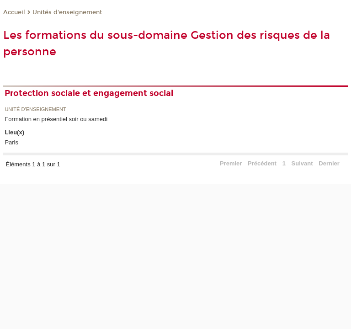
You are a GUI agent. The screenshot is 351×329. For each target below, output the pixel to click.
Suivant (302, 163)
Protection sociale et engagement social (89, 93)
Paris (11, 142)
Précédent (262, 163)
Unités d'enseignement (67, 12)
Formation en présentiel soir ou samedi (56, 119)
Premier (231, 163)
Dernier (329, 163)
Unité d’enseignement (35, 109)
